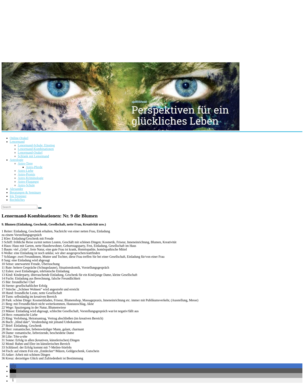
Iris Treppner (18, 196)
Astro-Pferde (34, 167)
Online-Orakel (19, 138)
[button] (13, 366)
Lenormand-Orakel (30, 152)
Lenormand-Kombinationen (36, 149)
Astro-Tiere (25, 163)
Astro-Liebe (25, 170)
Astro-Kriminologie (30, 178)
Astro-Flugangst (28, 181)
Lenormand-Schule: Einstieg (36, 145)
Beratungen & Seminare (25, 192)
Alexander (16, 189)
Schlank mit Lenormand (33, 156)
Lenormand (17, 141)
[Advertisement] (152, 30)
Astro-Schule (26, 185)
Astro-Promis (26, 174)
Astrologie (16, 160)
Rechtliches (17, 199)
